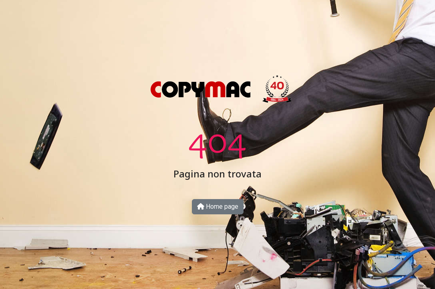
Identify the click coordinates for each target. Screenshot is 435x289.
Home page (217, 206)
